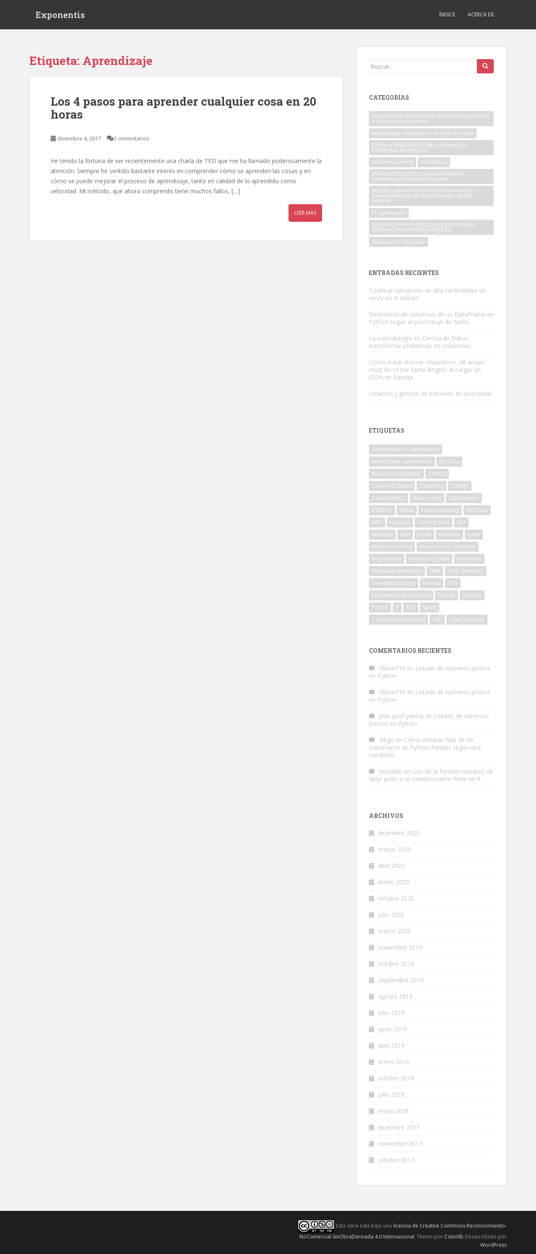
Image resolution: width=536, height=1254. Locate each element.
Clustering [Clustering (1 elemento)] (431, 485)
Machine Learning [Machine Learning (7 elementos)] (392, 162)
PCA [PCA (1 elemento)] (453, 583)
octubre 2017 (396, 1160)
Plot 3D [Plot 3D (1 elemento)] (446, 595)
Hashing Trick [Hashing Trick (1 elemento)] (433, 522)
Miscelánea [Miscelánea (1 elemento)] (434, 162)
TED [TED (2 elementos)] (437, 619)
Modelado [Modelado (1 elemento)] (469, 558)
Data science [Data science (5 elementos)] (464, 497)
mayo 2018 (393, 1111)
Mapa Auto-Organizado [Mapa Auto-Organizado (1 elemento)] (448, 546)
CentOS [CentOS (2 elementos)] (437, 473)
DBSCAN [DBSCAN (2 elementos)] (382, 510)
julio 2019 (391, 1013)
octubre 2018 (396, 1078)
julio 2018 (391, 1094)
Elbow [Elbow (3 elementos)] (406, 510)
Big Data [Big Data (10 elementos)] (449, 461)
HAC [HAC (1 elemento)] (377, 522)
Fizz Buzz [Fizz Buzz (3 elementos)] (477, 510)
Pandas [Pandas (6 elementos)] (432, 583)
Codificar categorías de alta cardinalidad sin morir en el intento (427, 294)
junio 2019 (392, 1029)
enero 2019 (393, 1062)
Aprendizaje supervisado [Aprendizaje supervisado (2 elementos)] (402, 461)
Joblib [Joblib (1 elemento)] (424, 534)
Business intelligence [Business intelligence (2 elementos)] (396, 473)
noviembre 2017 (400, 1144)
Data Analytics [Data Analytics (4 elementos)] (388, 497)
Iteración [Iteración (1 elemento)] (382, 534)
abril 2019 (391, 1045)
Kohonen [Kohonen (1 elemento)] (449, 534)
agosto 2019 (395, 996)
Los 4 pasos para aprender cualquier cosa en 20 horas (183, 107)
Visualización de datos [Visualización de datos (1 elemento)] (398, 241)
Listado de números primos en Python (429, 672)
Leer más (305, 212)
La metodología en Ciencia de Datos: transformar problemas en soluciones (420, 342)
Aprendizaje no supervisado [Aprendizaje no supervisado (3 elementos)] (405, 449)
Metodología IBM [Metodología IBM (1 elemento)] (429, 558)
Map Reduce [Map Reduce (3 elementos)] (386, 558)
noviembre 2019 (400, 947)
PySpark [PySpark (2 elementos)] (472, 595)
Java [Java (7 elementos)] (405, 534)
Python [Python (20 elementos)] (380, 607)
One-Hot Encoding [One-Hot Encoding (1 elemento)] (393, 583)
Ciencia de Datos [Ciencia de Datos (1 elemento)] (392, 485)
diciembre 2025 (399, 833)
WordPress (493, 1245)
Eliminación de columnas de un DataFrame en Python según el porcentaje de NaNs (431, 318)
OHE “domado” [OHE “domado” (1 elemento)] (466, 570)
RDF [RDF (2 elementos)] (410, 607)
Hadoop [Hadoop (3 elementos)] (400, 522)
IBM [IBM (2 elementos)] (461, 522)
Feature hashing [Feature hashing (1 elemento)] (440, 510)
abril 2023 (391, 866)
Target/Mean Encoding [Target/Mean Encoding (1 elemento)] (398, 619)
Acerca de (481, 14)
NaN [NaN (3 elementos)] (435, 570)
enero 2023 (393, 882)
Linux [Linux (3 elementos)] (474, 534)
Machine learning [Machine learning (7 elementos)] (392, 546)
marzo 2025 (394, 849)
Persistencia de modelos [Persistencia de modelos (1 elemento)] (401, 595)
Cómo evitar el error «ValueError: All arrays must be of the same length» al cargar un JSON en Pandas (426, 369)
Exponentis (60, 14)
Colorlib (454, 1236)
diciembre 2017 (399, 1127)
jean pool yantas (401, 716)
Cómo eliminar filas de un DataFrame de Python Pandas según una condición (425, 747)
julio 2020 (391, 915)
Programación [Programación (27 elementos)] (389, 212)
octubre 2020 (396, 898)
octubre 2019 (396, 964)
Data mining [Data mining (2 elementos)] (427, 497)
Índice (447, 14)
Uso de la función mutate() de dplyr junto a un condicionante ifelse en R (431, 775)
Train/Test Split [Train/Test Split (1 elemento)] (466, 619)
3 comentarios (131, 138)
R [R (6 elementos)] (397, 607)
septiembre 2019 (401, 980)
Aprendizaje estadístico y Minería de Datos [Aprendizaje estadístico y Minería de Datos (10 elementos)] (423, 133)
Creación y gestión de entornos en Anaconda (430, 393)
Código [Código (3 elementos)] (460, 485)
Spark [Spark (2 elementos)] (429, 607)
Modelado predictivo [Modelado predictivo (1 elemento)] (397, 570)
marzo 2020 (394, 931)
